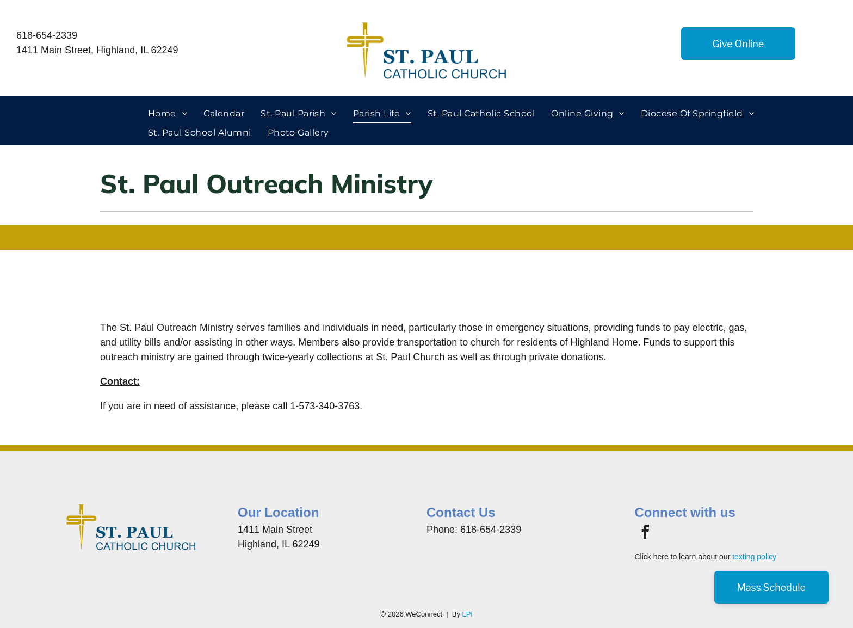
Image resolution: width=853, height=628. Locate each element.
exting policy (755, 556)
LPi (467, 614)
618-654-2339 (46, 35)
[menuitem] (167, 113)
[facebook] (645, 533)
